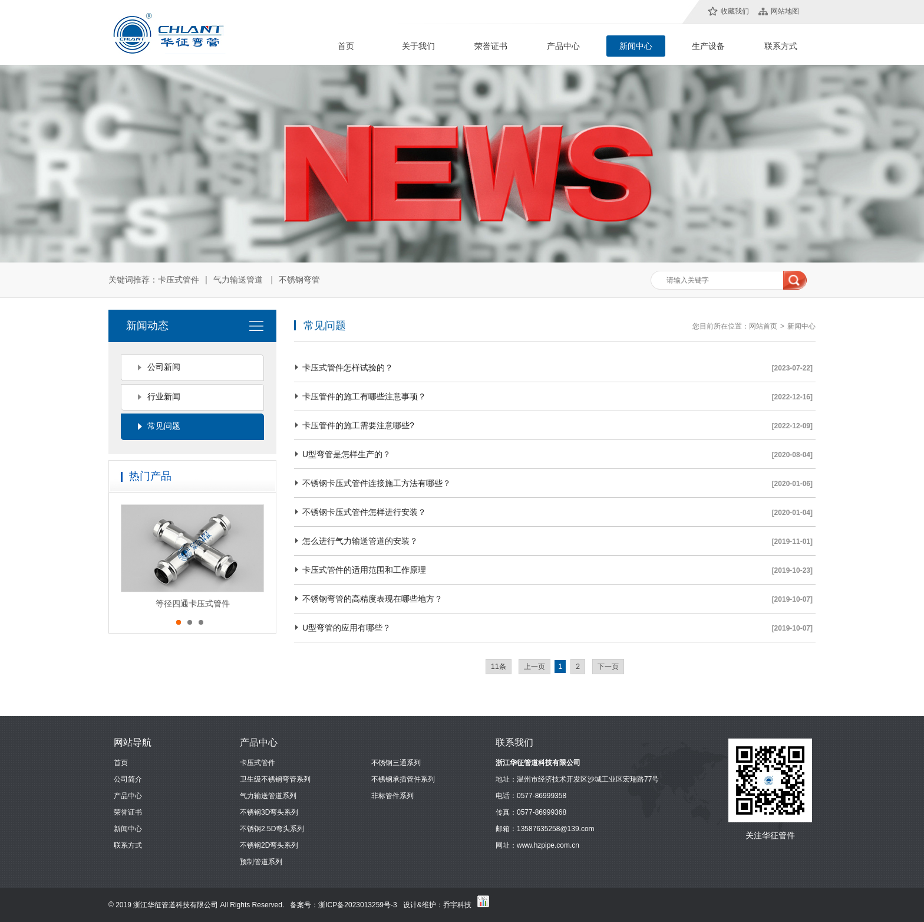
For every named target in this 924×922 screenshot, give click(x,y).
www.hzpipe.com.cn (548, 845)
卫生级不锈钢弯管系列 (275, 779)
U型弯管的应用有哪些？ (346, 627)
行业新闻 (163, 396)
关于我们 (418, 46)
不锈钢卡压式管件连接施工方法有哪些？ (376, 483)
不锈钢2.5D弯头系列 (272, 829)
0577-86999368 (541, 812)
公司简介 (128, 779)
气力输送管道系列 (268, 796)
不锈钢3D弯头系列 (269, 812)
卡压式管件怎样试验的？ (347, 367)
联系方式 (780, 46)
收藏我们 (735, 11)
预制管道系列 (261, 862)
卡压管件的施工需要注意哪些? (358, 425)
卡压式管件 (178, 279)
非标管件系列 (392, 796)
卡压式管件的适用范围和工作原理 (364, 570)
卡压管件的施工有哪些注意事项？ (364, 396)
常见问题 (163, 426)
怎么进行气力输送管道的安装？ (360, 541)
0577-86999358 (541, 796)
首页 (346, 46)
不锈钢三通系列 (396, 763)
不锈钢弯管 (299, 279)
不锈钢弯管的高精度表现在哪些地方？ (372, 598)
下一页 (608, 666)
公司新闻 (163, 367)
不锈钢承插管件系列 (403, 779)
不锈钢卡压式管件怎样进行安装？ (364, 512)
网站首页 (763, 326)
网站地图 (785, 11)
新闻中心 (635, 46)
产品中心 (563, 46)
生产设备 (708, 46)
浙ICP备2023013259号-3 (357, 905)
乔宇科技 (457, 905)
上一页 (534, 666)
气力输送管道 (238, 279)
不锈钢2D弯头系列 (269, 845)
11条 (498, 666)
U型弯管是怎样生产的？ (346, 454)
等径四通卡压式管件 (193, 603)
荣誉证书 (490, 46)
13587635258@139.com (556, 829)
